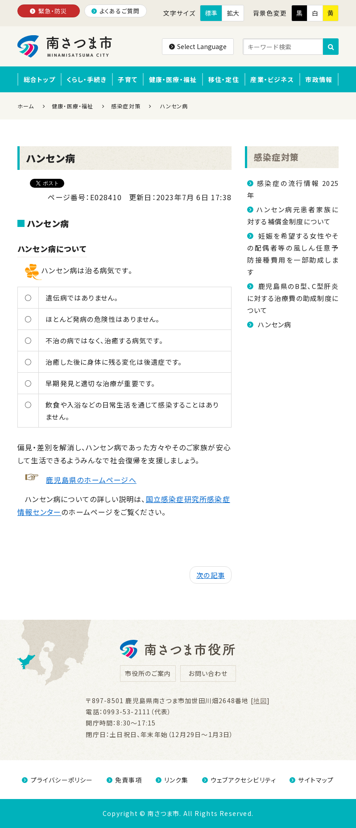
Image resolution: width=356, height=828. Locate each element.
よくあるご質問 (115, 11)
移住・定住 (223, 79)
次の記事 (210, 575)
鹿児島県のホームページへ (91, 479)
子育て (127, 79)
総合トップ (39, 79)
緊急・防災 (48, 11)
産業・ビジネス (272, 79)
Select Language (198, 46)
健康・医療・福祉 (173, 79)
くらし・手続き (86, 79)
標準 (211, 12)
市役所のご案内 (148, 673)
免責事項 (124, 779)
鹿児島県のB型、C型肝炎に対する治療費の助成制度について (293, 298)
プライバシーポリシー (57, 779)
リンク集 (172, 779)
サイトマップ (312, 779)
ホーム (25, 106)
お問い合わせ (208, 673)
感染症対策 (276, 157)
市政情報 (318, 79)
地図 (260, 700)
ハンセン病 (273, 324)
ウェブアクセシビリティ (239, 779)
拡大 (233, 12)
